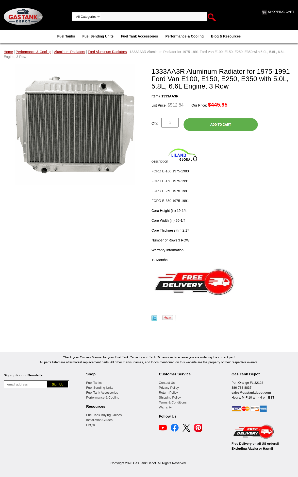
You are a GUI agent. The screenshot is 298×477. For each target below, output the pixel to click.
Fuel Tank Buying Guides (104, 415)
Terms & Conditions (173, 402)
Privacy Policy (169, 387)
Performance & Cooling (184, 36)
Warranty (165, 407)
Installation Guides (99, 420)
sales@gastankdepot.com (251, 392)
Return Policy (168, 392)
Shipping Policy (170, 397)
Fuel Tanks (66, 36)
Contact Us (167, 383)
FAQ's (90, 425)
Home (8, 52)
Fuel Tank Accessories (139, 36)
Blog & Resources (226, 36)
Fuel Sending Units (98, 36)
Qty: (154, 123)
